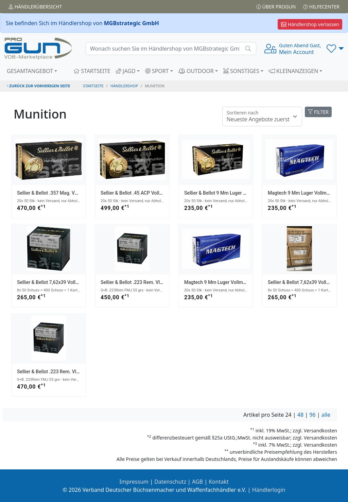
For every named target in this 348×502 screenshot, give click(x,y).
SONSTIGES (241, 71)
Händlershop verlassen (310, 24)
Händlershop (124, 85)
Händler (35, 6)
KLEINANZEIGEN (293, 71)
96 (312, 414)
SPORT (157, 71)
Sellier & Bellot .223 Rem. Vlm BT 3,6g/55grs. (149, 282)
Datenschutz (170, 481)
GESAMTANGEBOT (30, 71)
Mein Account (300, 49)
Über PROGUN (276, 6)
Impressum (134, 481)
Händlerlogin (268, 490)
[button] (335, 48)
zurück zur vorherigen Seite (38, 85)
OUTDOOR (196, 71)
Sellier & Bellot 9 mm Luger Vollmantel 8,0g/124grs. (239, 193)
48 (300, 414)
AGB (197, 481)
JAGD (126, 71)
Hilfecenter (321, 6)
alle (325, 414)
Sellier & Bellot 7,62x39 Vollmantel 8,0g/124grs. (68, 282)
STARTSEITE (91, 71)
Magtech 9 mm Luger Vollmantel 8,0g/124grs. (233, 282)
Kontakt (219, 481)
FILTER (318, 112)
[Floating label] (262, 116)
